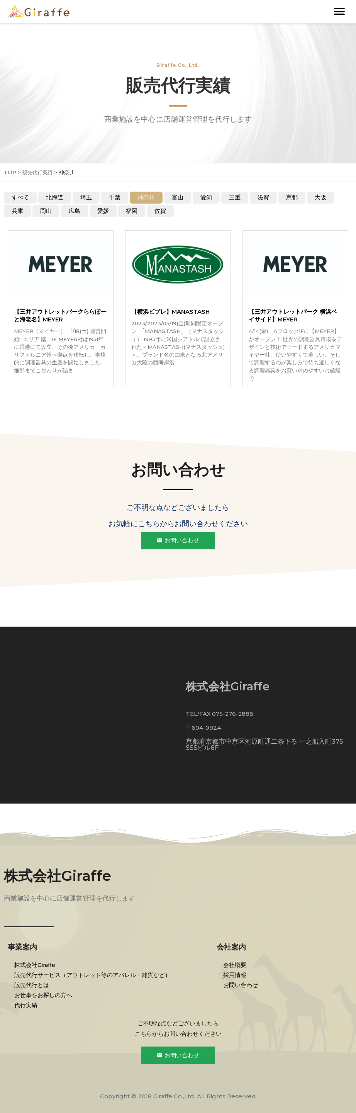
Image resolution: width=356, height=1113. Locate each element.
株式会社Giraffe (61, 875)
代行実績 (27, 1004)
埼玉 (86, 197)
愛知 (206, 197)
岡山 (46, 211)
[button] (339, 11)
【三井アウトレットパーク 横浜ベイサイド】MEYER (293, 315)
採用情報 (236, 974)
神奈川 (146, 197)
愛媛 (103, 211)
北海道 (54, 197)
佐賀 (160, 211)
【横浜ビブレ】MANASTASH (170, 312)
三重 (235, 197)
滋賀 (263, 197)
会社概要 (236, 964)
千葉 (114, 197)
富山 (177, 197)
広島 (74, 211)
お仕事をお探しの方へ (44, 994)
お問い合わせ (241, 984)
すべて (20, 197)
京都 (292, 197)
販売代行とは (32, 984)
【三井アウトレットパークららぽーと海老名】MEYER (60, 315)
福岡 (131, 211)
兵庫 (17, 211)
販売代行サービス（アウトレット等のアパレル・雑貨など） (93, 974)
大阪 (320, 197)
